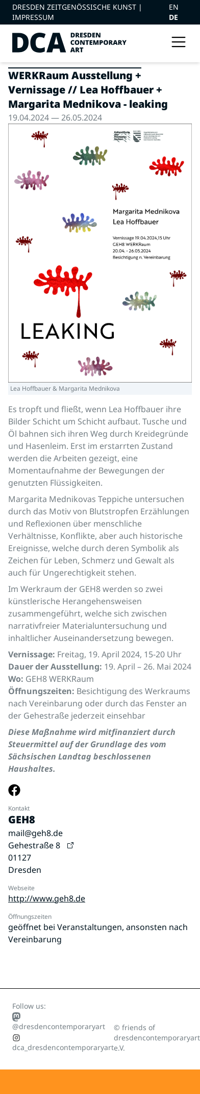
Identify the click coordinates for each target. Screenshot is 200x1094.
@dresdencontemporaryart (58, 1021)
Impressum (33, 17)
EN (174, 7)
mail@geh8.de (35, 833)
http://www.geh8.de (46, 898)
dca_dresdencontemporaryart (63, 1043)
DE (173, 17)
